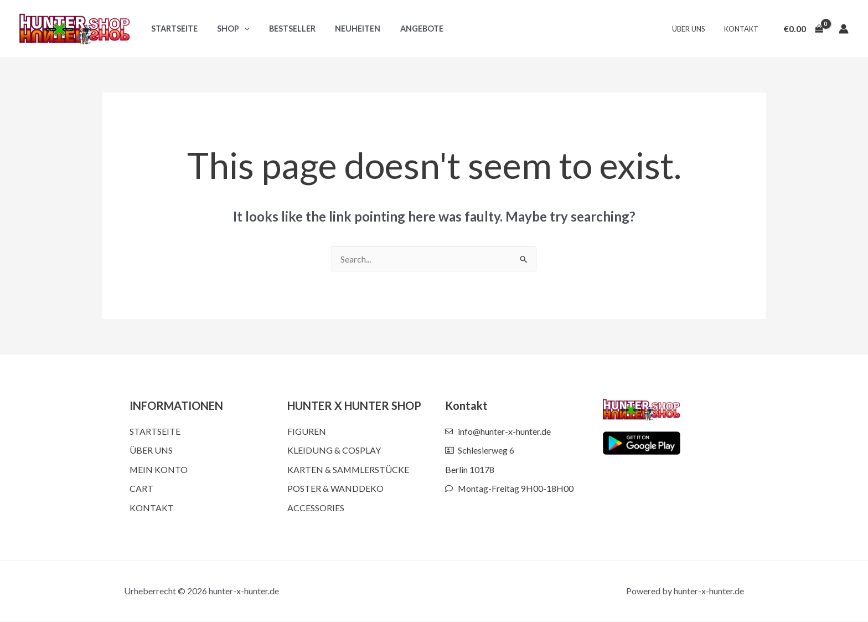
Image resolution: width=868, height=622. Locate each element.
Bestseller (283, 28)
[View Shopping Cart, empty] (803, 28)
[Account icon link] (844, 29)
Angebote (405, 28)
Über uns (695, 28)
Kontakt (743, 28)
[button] (239, 28)
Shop (227, 28)
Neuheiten (345, 28)
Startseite (172, 28)
